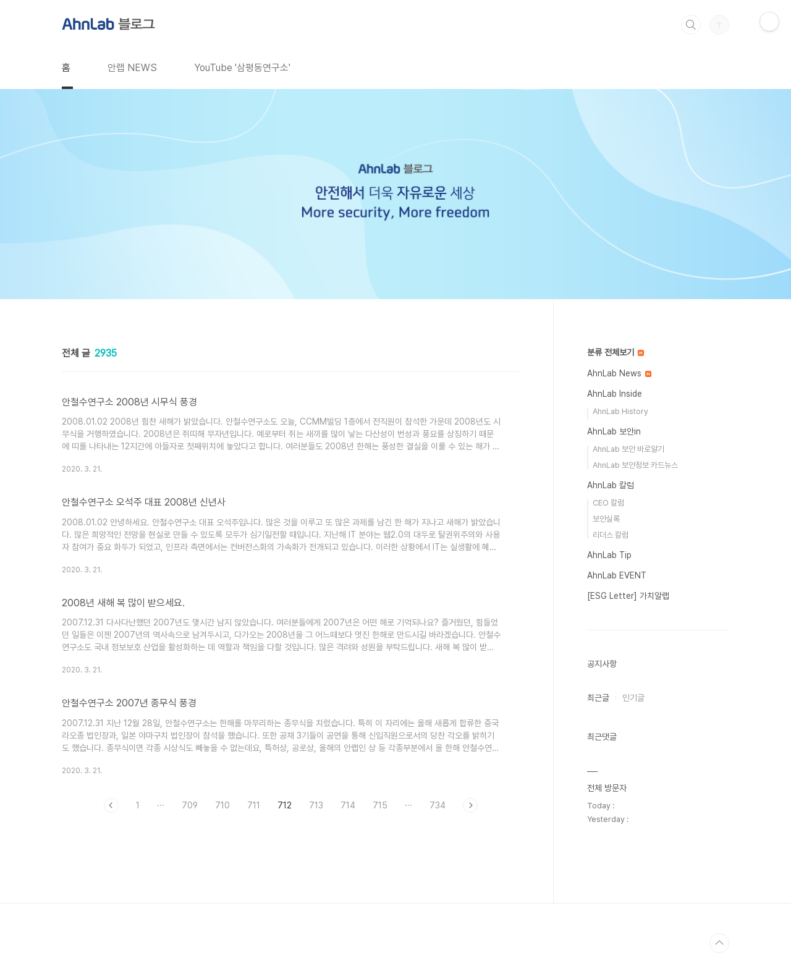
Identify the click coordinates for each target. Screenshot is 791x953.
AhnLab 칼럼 (610, 485)
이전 (111, 805)
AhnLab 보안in (614, 431)
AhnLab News (619, 373)
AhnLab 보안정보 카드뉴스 (635, 465)
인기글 (633, 698)
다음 (470, 805)
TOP (719, 943)
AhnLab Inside (614, 394)
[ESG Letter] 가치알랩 (628, 596)
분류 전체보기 (615, 352)
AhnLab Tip (609, 555)
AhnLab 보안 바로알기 (628, 449)
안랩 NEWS (132, 68)
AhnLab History (620, 411)
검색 (691, 24)
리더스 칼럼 (610, 535)
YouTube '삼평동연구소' (242, 68)
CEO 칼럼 (608, 502)
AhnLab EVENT (616, 575)
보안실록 (606, 518)
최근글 (598, 698)
